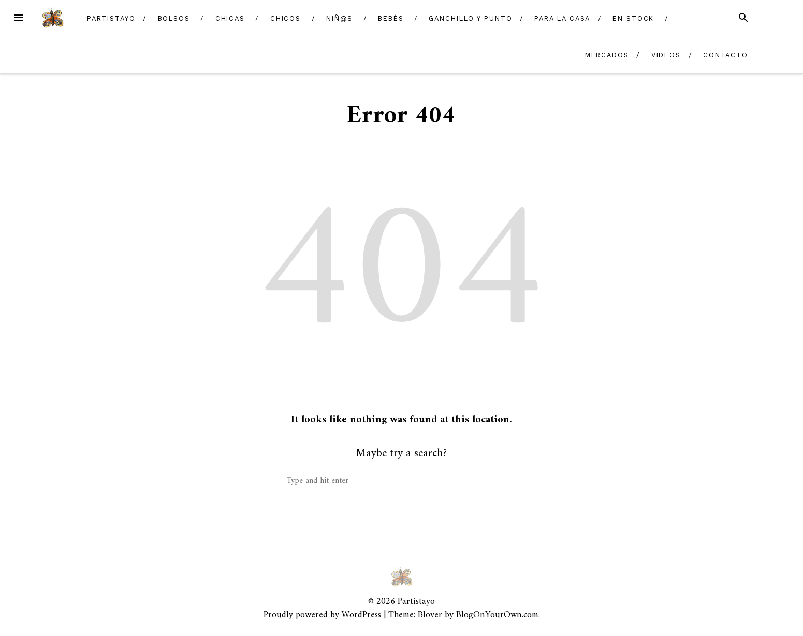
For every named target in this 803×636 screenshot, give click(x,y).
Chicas (230, 18)
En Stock (633, 18)
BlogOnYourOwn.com (497, 615)
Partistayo (111, 18)
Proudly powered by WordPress (322, 615)
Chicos (285, 18)
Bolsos (174, 18)
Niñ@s (339, 18)
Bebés (391, 18)
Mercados (607, 55)
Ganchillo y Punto (471, 18)
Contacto (725, 55)
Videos (666, 55)
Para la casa (562, 18)
